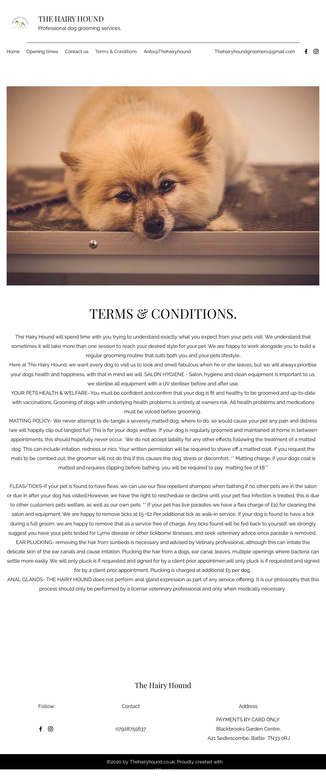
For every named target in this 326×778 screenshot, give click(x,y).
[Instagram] (316, 51)
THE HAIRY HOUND (71, 19)
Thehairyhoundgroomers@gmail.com (255, 51)
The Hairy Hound (164, 685)
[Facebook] (306, 51)
